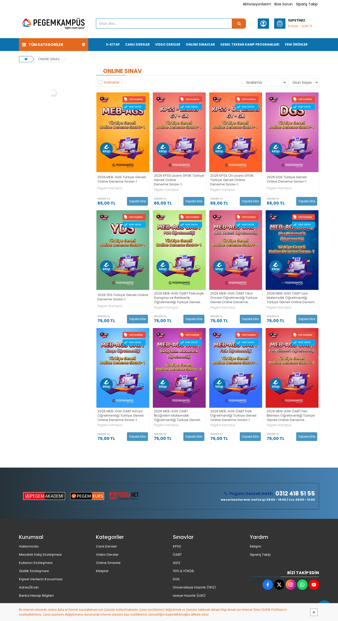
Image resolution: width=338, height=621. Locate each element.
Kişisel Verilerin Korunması (41, 579)
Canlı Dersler (106, 546)
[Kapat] (314, 612)
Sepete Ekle (137, 201)
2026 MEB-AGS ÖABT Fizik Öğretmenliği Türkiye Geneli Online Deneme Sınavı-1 (233, 415)
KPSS (177, 546)
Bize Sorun (283, 4)
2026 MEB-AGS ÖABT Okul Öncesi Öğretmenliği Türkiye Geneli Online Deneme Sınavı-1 (233, 297)
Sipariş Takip (307, 4)
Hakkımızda (28, 546)
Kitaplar (102, 571)
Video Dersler (107, 554)
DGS (176, 579)
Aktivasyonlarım (257, 4)
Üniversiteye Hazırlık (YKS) (194, 587)
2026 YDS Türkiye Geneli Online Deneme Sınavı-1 (122, 297)
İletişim (255, 546)
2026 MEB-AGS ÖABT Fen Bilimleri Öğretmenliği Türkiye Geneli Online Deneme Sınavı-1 (291, 415)
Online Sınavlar (108, 562)
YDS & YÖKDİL (183, 571)
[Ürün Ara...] (239, 23)
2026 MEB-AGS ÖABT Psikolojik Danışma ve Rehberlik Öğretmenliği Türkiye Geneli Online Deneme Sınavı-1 (179, 297)
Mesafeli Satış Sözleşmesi (40, 554)
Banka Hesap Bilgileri (36, 595)
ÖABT (177, 554)
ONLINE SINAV (49, 59)
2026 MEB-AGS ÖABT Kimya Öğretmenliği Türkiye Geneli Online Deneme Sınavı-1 (120, 415)
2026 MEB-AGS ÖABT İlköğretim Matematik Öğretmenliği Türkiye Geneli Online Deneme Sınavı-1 (177, 415)
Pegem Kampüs (109, 188)
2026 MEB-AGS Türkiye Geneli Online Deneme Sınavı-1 (121, 179)
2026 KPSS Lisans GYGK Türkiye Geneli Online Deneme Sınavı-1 (179, 180)
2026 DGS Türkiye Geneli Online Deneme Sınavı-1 (287, 179)
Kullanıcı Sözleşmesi (36, 562)
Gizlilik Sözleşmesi (34, 571)
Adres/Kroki (29, 587)
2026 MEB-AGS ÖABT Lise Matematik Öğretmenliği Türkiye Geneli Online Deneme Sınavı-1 (292, 297)
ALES (176, 562)
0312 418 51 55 (295, 494)
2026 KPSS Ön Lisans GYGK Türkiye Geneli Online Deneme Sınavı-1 (232, 180)
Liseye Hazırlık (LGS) (189, 595)
